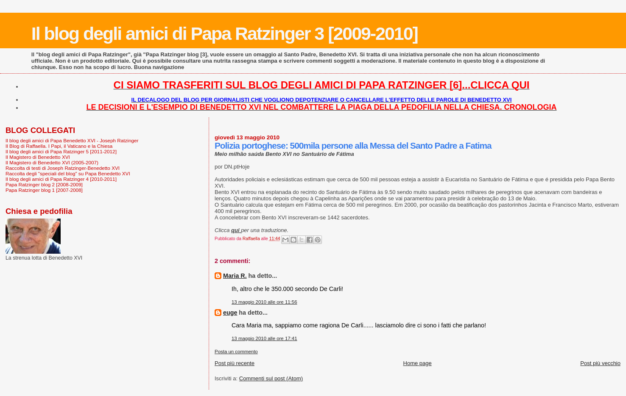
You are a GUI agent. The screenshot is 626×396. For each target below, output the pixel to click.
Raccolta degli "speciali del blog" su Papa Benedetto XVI (68, 173)
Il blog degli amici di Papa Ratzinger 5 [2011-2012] (61, 151)
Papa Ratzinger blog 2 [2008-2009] (44, 184)
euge (230, 312)
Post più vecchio (600, 363)
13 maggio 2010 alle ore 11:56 (264, 302)
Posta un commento (236, 351)
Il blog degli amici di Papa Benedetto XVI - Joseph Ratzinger (72, 140)
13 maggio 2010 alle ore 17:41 (264, 338)
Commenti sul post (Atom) (271, 378)
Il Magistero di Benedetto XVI (38, 157)
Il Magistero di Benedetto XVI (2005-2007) (52, 162)
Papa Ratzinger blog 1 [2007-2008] (44, 190)
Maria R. (235, 275)
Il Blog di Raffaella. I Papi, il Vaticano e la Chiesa (59, 146)
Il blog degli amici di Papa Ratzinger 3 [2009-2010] (224, 33)
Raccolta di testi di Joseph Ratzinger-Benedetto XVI (63, 168)
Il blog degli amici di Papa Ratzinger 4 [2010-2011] (61, 179)
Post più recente (234, 363)
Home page (417, 363)
